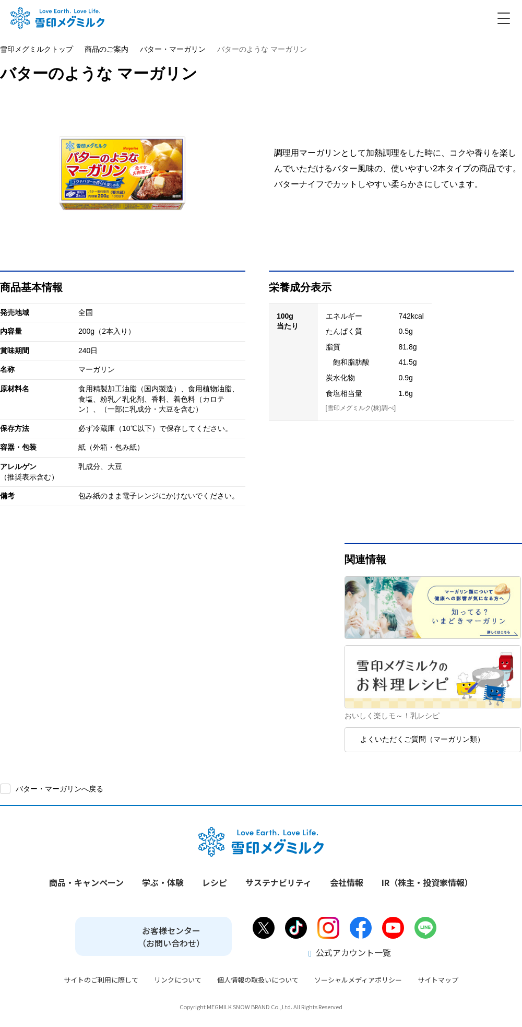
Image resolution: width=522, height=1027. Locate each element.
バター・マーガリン (173, 49)
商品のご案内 (106, 49)
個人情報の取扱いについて (258, 980)
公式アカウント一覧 (350, 952)
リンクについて (177, 980)
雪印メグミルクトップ (36, 49)
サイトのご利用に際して (101, 980)
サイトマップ (438, 980)
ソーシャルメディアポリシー (358, 980)
